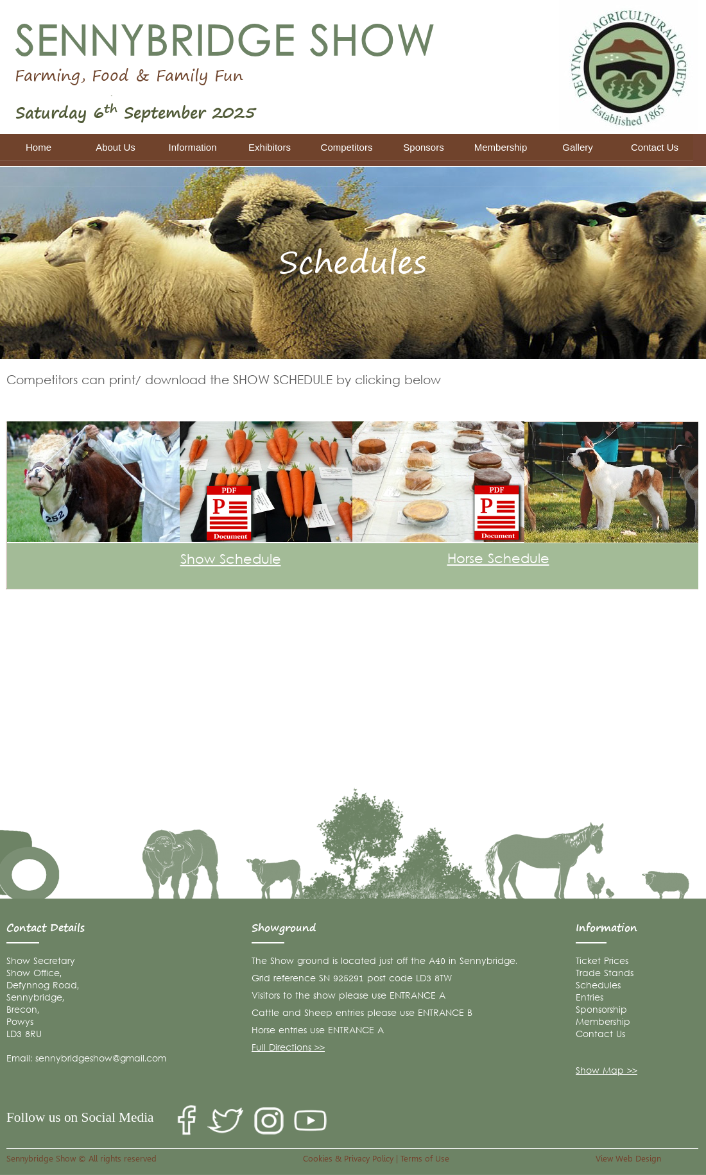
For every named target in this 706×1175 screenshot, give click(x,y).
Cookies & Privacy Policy (348, 1158)
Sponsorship (601, 1010)
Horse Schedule (498, 560)
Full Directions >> (288, 1048)
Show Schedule (230, 560)
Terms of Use (424, 1158)
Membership (603, 1023)
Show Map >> (606, 1071)
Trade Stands (604, 974)
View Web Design (628, 1158)
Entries (589, 998)
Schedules (598, 986)
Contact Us (600, 1035)
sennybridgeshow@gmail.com (100, 1059)
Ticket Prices (602, 962)
